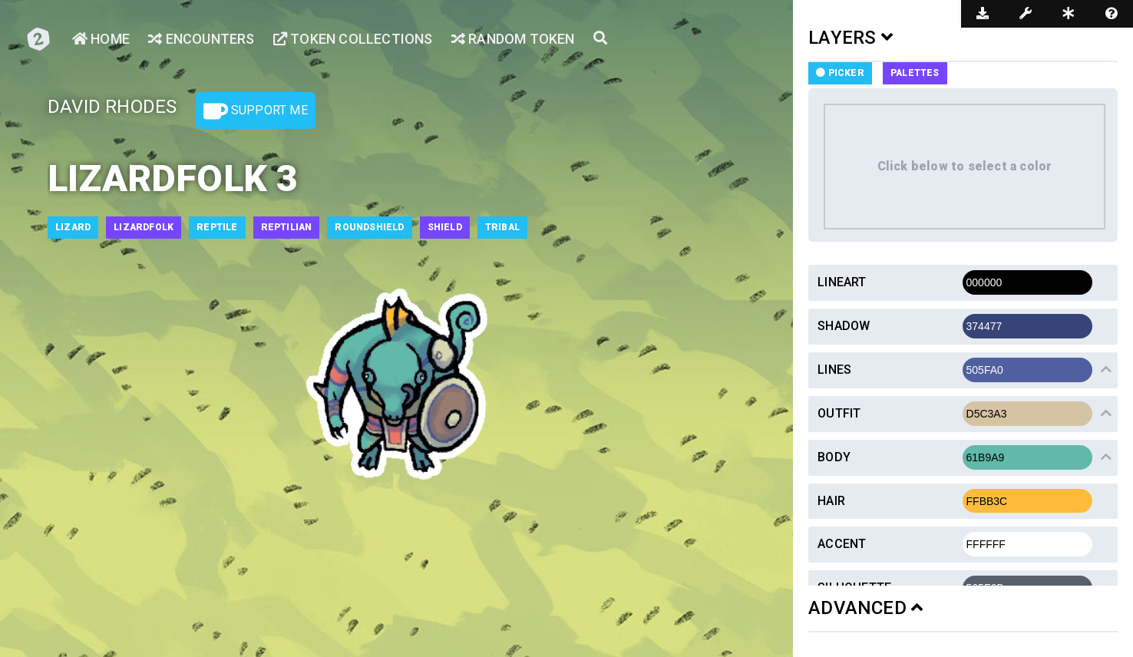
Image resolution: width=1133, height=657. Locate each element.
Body (834, 457)
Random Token (513, 39)
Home (101, 39)
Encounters (201, 39)
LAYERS (850, 37)
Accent (842, 543)
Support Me (255, 111)
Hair (831, 501)
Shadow (844, 326)
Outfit (839, 413)
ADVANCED (865, 608)
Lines (834, 369)
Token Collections (353, 39)
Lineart (842, 282)
